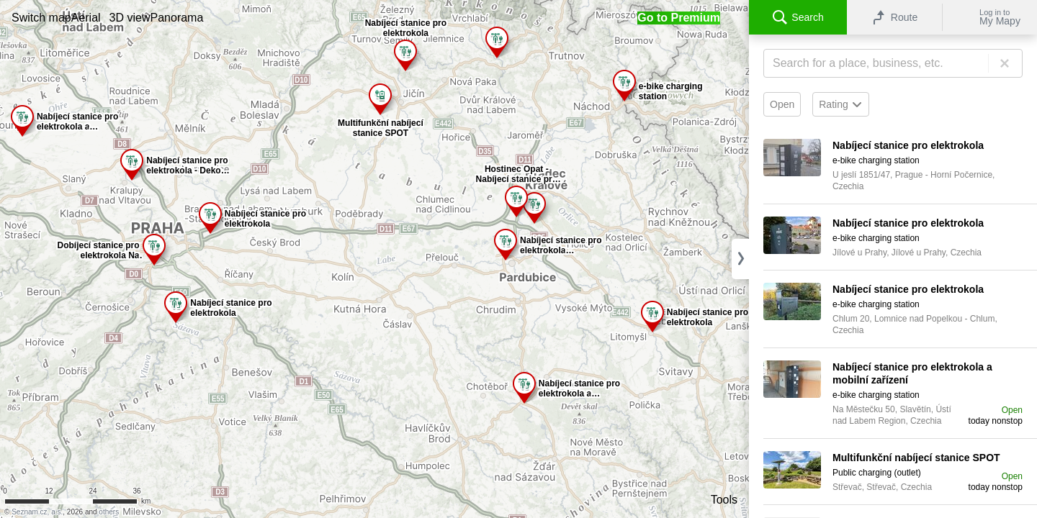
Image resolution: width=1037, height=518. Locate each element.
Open (782, 104)
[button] (41, 18)
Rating (840, 104)
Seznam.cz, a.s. (37, 512)
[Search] (893, 63)
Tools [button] (724, 500)
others (109, 512)
